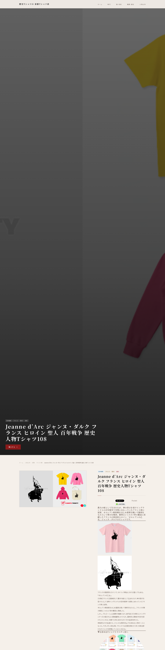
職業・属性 (130, 4)
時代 (109, 4)
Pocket (134, 500)
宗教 (33, 462)
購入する (13, 447)
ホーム (100, 4)
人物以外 (143, 4)
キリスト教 (39, 462)
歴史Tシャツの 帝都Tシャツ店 (34, 4)
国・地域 (119, 4)
